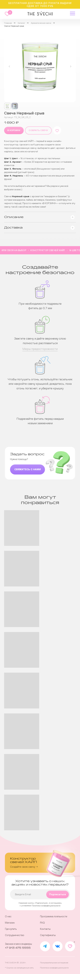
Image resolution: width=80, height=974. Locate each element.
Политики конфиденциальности (46, 905)
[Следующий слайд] (71, 66)
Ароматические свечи (41, 23)
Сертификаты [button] (48, 935)
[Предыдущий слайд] (9, 66)
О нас (8, 916)
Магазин (10, 922)
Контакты (45, 929)
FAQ (42, 922)
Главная (8, 23)
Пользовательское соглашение (54, 963)
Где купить (11, 929)
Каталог (21, 23)
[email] (40, 894)
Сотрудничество (14, 935)
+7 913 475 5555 (18, 947)
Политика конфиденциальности (54, 968)
